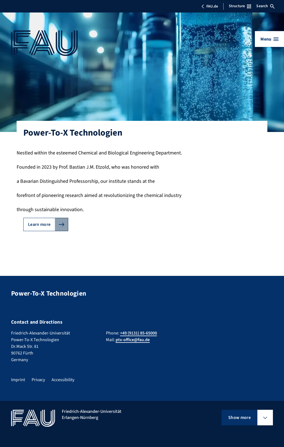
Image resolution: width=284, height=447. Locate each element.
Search (265, 6)
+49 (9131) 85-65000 (138, 333)
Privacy (38, 380)
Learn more (39, 224)
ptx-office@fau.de (133, 340)
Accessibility (63, 380)
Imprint (18, 380)
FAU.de (209, 6)
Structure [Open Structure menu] (240, 6)
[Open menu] (269, 39)
